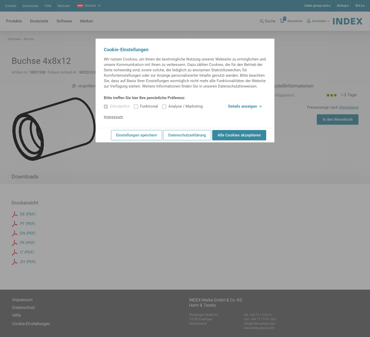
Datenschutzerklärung (187, 135)
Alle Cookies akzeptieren (239, 135)
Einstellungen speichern (136, 135)
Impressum (113, 117)
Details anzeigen (245, 106)
